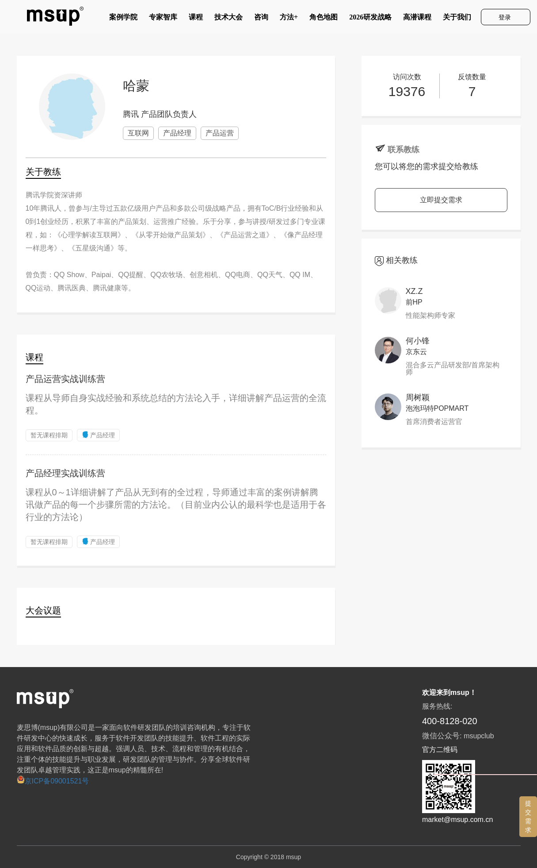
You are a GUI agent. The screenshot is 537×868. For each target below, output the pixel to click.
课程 (196, 19)
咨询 (261, 19)
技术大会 (228, 19)
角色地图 (323, 19)
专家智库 (163, 19)
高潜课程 (417, 19)
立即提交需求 (441, 200)
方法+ (289, 19)
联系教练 (403, 149)
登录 (506, 17)
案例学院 (123, 19)
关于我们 (457, 19)
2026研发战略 (370, 19)
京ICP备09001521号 (53, 781)
